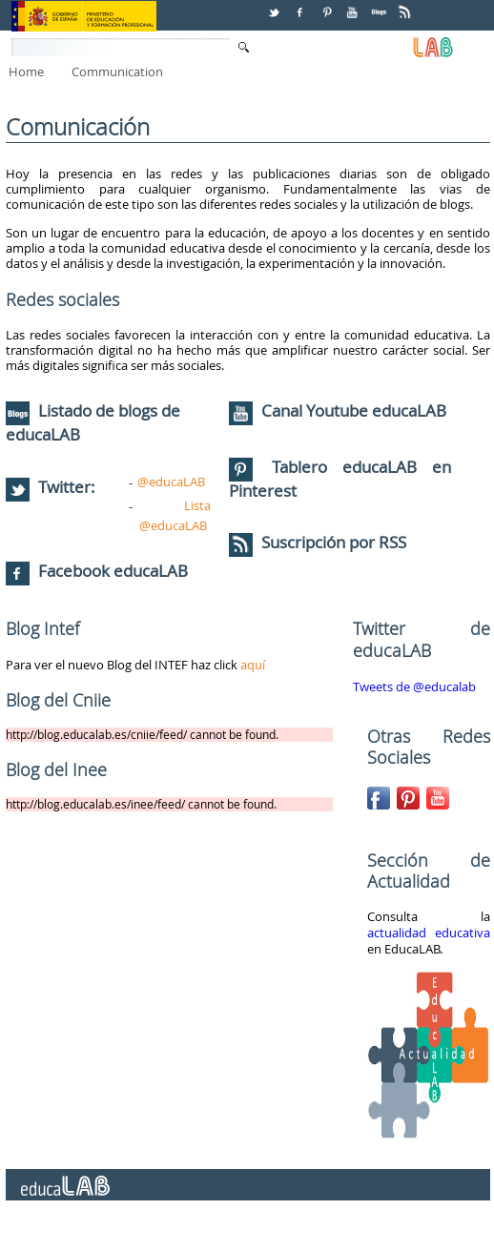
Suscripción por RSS (317, 542)
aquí (252, 664)
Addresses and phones (237, 1230)
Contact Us (37, 1230)
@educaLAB (171, 481)
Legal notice (347, 1230)
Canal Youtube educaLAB (353, 410)
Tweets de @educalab (414, 686)
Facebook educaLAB (113, 571)
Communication (117, 71)
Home (26, 71)
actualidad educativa (428, 932)
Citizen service (120, 1230)
